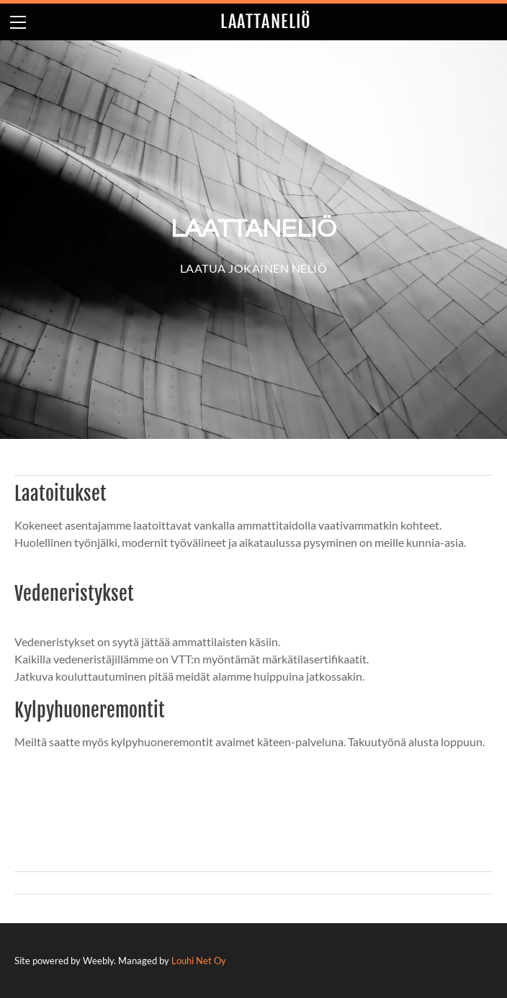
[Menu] (18, 22)
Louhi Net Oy (198, 960)
